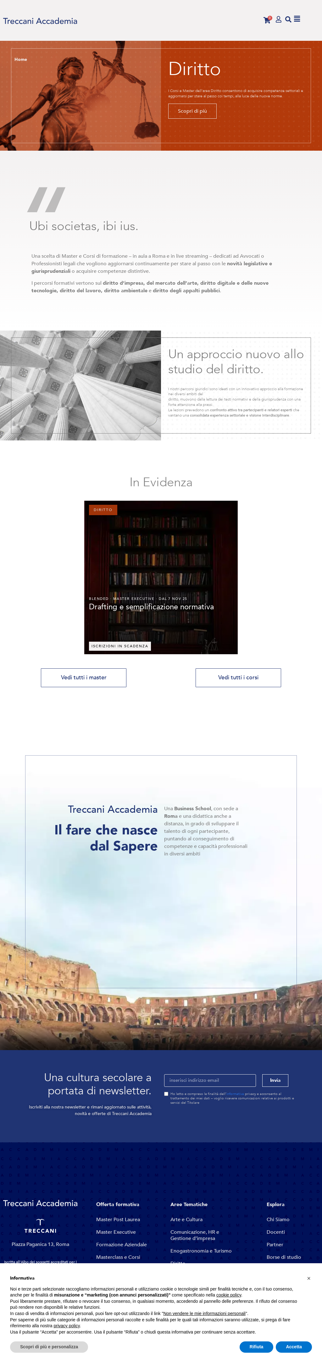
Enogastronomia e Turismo (201, 1251)
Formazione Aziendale (121, 1244)
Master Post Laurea (118, 1219)
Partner (275, 1244)
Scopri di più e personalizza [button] (49, 1346)
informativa (235, 1094)
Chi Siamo (278, 1219)
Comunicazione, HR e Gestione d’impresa (194, 1235)
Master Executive (116, 1232)
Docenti (276, 1232)
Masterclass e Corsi (118, 1257)
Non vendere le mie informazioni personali (204, 1313)
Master (121, 598)
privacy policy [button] (67, 1325)
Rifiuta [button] (257, 1346)
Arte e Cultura (186, 1219)
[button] (288, 19)
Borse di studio (284, 1257)
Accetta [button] (294, 1346)
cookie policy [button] (228, 1294)
